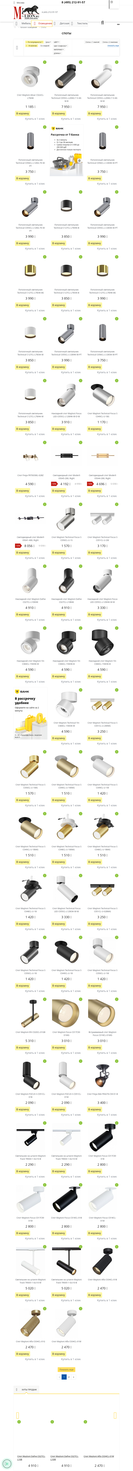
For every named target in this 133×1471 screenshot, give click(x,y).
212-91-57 (50, 12)
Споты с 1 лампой (92, 42)
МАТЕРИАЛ (58, 49)
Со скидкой (45, 46)
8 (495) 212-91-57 (73, 2)
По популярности (34, 42)
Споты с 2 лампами (110, 42)
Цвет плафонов (60, 46)
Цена (47, 42)
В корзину (22, 113)
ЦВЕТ (56, 42)
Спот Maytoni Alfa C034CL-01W (99, 1456)
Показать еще (66, 1369)
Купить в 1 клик (35, 118)
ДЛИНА (57, 53)
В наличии (33, 46)
